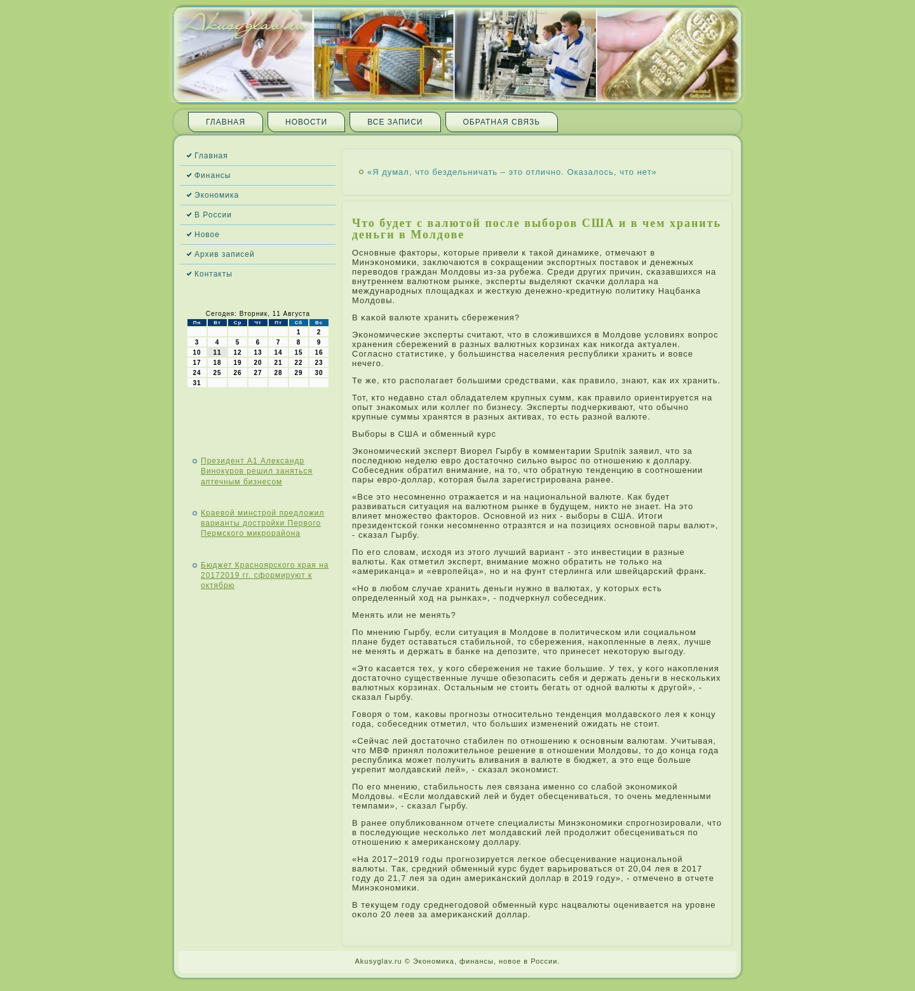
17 (197, 362)
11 (217, 352)
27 (258, 372)
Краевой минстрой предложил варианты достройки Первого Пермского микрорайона (262, 523)
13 (258, 352)
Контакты (213, 274)
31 (197, 382)
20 (258, 362)
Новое (207, 234)
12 (237, 352)
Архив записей (224, 254)
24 (197, 372)
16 (319, 352)
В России (213, 214)
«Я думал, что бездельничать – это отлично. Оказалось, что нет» (512, 172)
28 (278, 372)
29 (298, 372)
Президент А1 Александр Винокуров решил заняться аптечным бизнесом (257, 471)
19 (237, 362)
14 (278, 352)
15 (298, 352)
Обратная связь (502, 122)
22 (298, 362)
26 (237, 372)
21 (278, 362)
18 (217, 362)
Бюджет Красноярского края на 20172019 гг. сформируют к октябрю (265, 576)
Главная (225, 122)
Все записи (395, 122)
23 (319, 362)
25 (217, 372)
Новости (306, 122)
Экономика (216, 195)
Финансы (212, 175)
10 (197, 352)
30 (319, 372)
